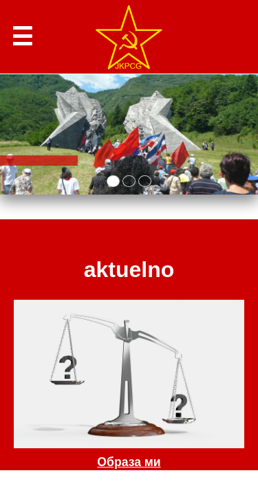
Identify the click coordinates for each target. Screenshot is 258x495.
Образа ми (128, 462)
